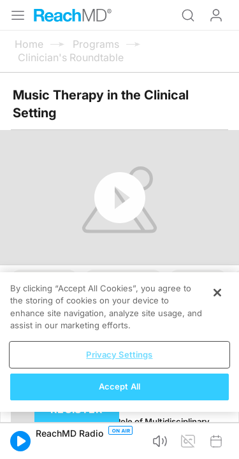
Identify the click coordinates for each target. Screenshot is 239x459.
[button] (20, 441)
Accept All (119, 386)
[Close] (217, 293)
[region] (119, 342)
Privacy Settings (119, 354)
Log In (216, 15)
